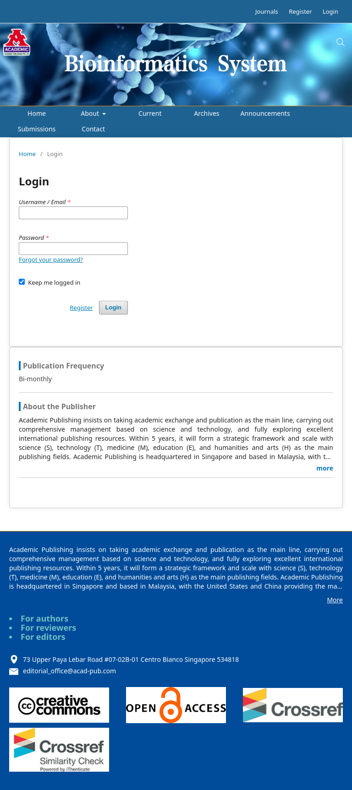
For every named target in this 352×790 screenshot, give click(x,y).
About (90, 113)
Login (330, 11)
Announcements (265, 113)
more (324, 468)
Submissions (37, 128)
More (335, 599)
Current (149, 113)
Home (37, 113)
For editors (43, 636)
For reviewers (48, 627)
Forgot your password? (51, 259)
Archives (206, 113)
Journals (266, 11)
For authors (44, 618)
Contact (93, 128)
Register (300, 11)
